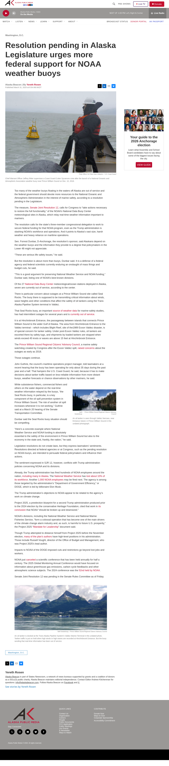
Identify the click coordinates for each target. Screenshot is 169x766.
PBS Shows (124, 7)
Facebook (68, 688)
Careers (62, 724)
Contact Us (63, 720)
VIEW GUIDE (144, 170)
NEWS (32, 27)
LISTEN (19, 27)
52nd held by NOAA (89, 576)
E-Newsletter (64, 736)
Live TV (141, 6)
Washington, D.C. (14, 41)
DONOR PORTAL (139, 27)
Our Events (63, 734)
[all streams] (157, 19)
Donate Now (99, 720)
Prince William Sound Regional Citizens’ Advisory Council (49, 350)
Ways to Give (99, 722)
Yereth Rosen (34, 90)
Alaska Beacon (12, 683)
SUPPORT (57, 27)
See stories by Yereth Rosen (20, 692)
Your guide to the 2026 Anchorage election (144, 147)
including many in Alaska (35, 482)
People (62, 726)
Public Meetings (65, 732)
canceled (31, 565)
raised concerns (86, 354)
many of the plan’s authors (38, 542)
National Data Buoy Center (39, 290)
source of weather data (65, 316)
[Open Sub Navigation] (12, 27)
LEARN (43, 27)
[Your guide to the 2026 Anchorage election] (144, 126)
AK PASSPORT (156, 27)
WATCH (6, 27)
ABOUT (71, 27)
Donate (160, 7)
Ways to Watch (65, 739)
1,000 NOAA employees (50, 485)
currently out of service (82, 320)
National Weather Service (67, 482)
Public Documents (66, 728)
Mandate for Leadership (45, 532)
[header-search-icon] (114, 7)
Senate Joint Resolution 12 (44, 213)
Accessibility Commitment (104, 727)
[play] (6, 19)
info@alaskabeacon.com (27, 688)
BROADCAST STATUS (117, 27)
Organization (64, 722)
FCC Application (65, 730)
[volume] (14, 19)
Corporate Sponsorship (103, 724)
